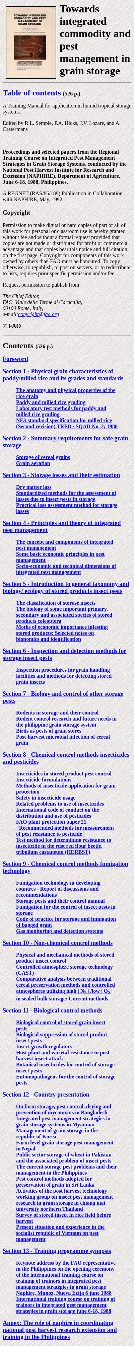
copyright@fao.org (38, 314)
